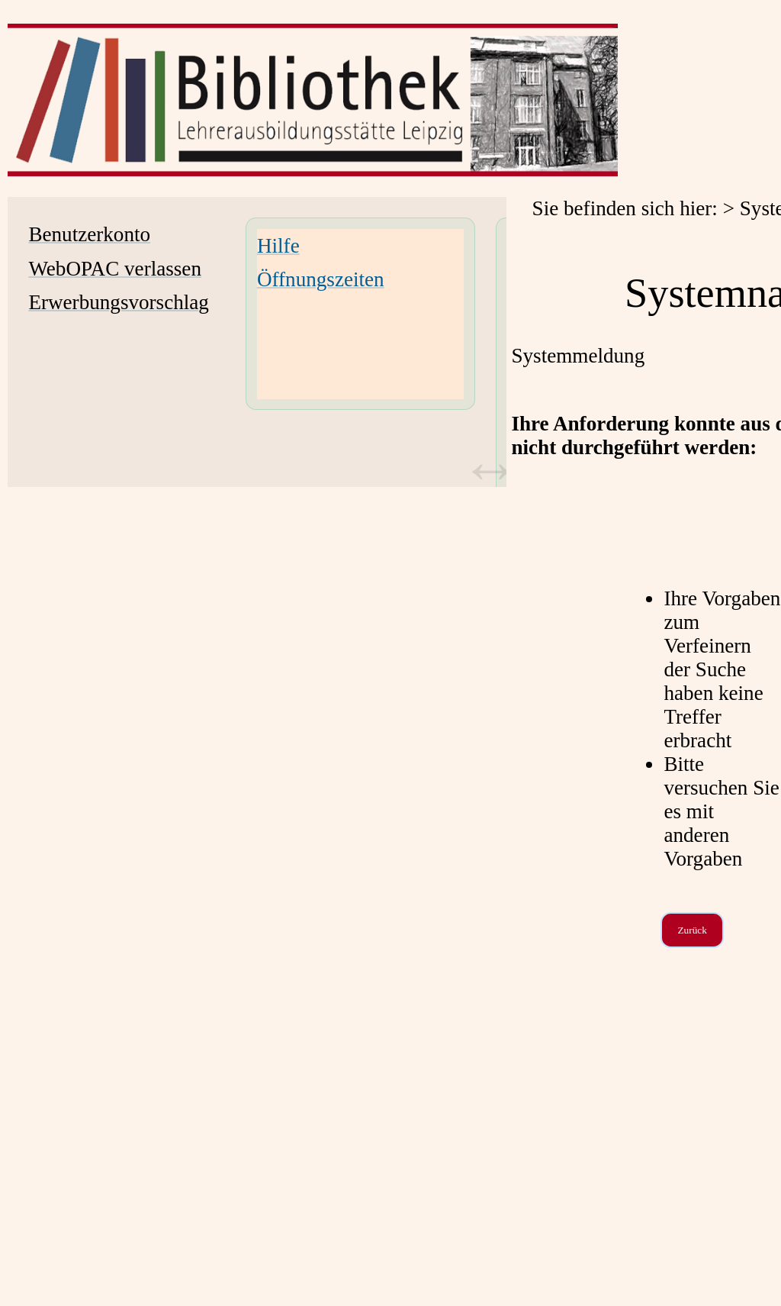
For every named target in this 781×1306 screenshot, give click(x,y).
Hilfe (278, 245)
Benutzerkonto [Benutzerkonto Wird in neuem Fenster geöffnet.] (89, 234)
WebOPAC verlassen (114, 268)
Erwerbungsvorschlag (118, 302)
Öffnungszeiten (320, 279)
